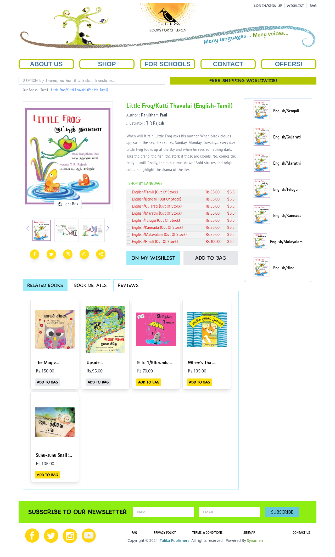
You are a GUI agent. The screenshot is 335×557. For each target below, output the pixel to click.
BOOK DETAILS (90, 285)
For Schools (167, 64)
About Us (46, 64)
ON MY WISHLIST (153, 257)
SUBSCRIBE (282, 512)
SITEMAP (249, 533)
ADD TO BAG (210, 257)
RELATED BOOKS (45, 285)
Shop (107, 64)
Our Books (30, 90)
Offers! (289, 64)
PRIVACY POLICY (165, 533)
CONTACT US (301, 533)
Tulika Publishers (174, 540)
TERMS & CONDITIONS (207, 533)
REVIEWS (128, 285)
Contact (228, 64)
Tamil (44, 90)
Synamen (255, 540)
